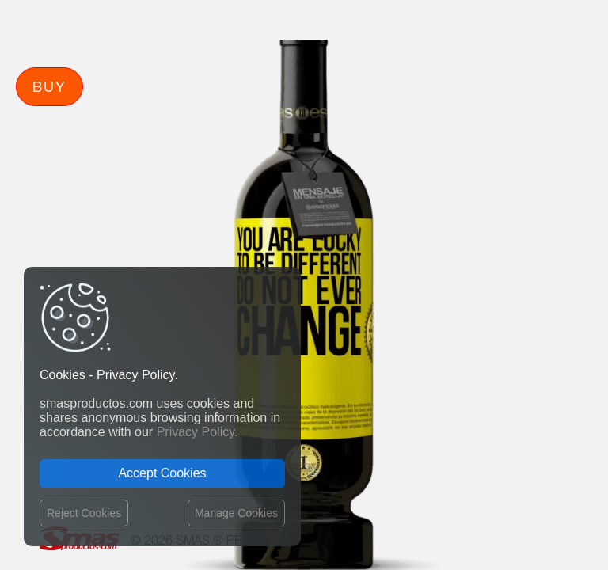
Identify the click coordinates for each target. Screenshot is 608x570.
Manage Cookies (236, 513)
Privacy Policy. (197, 432)
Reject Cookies (84, 513)
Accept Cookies (162, 473)
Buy (49, 86)
